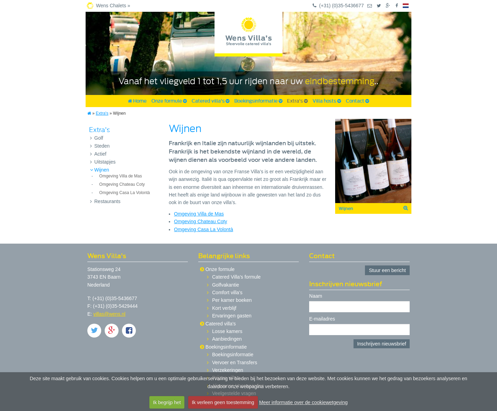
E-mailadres (322, 319)
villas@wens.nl (109, 314)
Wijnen (99, 170)
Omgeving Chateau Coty (122, 184)
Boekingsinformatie (258, 101)
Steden (100, 146)
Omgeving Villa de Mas (120, 176)
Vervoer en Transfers (234, 362)
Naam (315, 296)
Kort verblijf (224, 308)
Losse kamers (227, 331)
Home (137, 101)
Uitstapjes (102, 162)
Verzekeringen (227, 370)
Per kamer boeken (232, 300)
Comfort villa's (227, 292)
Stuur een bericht (387, 270)
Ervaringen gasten (232, 315)
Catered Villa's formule (236, 277)
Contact (357, 101)
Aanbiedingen (227, 339)
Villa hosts (327, 101)
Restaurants (105, 201)
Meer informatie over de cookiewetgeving (303, 402)
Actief (98, 154)
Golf (96, 138)
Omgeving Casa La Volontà (124, 192)
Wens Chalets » (113, 5)
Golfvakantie (225, 285)
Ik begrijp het (167, 402)
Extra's (297, 101)
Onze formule (169, 101)
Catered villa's (210, 101)
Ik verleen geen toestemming (223, 402)
